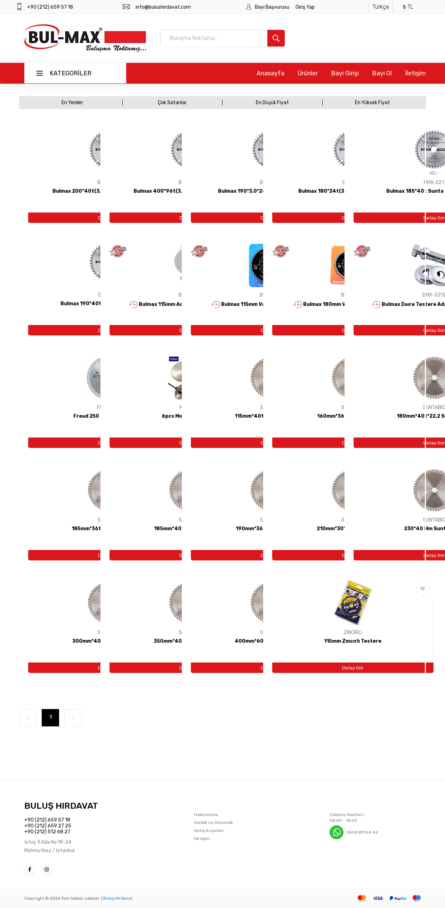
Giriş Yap (305, 7)
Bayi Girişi (345, 73)
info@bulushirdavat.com (163, 7)
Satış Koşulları (209, 830)
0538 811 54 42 (362, 832)
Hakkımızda (206, 814)
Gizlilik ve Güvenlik (213, 822)
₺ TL (408, 6)
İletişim (415, 73)
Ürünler (308, 73)
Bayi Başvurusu (272, 7)
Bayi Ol (382, 73)
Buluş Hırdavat (117, 898)
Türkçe (380, 6)
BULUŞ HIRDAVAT (61, 806)
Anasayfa (270, 73)
